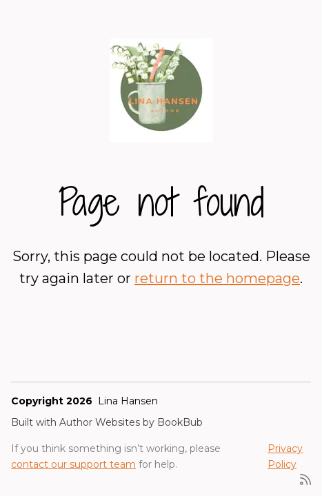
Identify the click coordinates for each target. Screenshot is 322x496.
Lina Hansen (128, 401)
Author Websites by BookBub (131, 422)
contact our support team (73, 464)
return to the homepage (217, 278)
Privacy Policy (285, 456)
